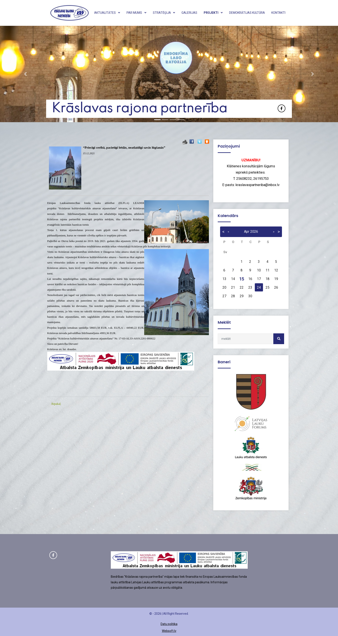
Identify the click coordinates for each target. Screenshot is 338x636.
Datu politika (169, 624)
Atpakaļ (56, 403)
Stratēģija (164, 12)
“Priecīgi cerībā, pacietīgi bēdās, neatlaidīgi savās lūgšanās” (124, 147)
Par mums (136, 12)
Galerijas (189, 12)
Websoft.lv (169, 631)
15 (241, 279)
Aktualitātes (107, 12)
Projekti (213, 12)
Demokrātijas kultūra (247, 12)
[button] (25, 74)
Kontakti (278, 12)
